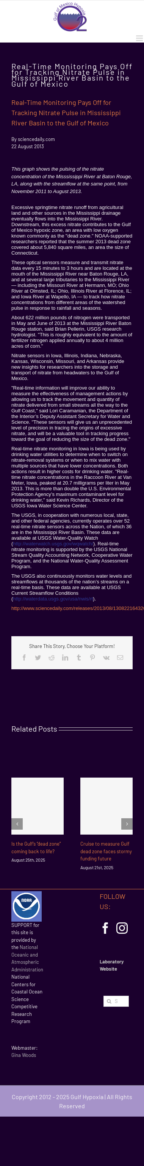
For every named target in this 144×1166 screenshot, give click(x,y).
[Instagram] (122, 928)
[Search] (108, 1001)
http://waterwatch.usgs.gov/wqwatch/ (53, 544)
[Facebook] (105, 928)
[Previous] (17, 824)
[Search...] (116, 1001)
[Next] (127, 824)
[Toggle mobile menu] (140, 38)
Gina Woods (23, 1055)
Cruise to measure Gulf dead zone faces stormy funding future (106, 851)
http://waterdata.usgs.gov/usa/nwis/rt (53, 599)
